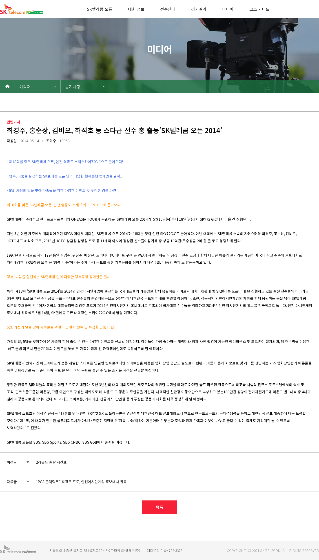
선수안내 (167, 9)
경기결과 (198, 9)
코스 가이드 (259, 9)
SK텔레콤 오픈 (99, 9)
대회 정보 (136, 9)
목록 (159, 507)
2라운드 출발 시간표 (51, 462)
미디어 (228, 9)
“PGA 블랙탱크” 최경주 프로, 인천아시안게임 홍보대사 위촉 (81, 481)
